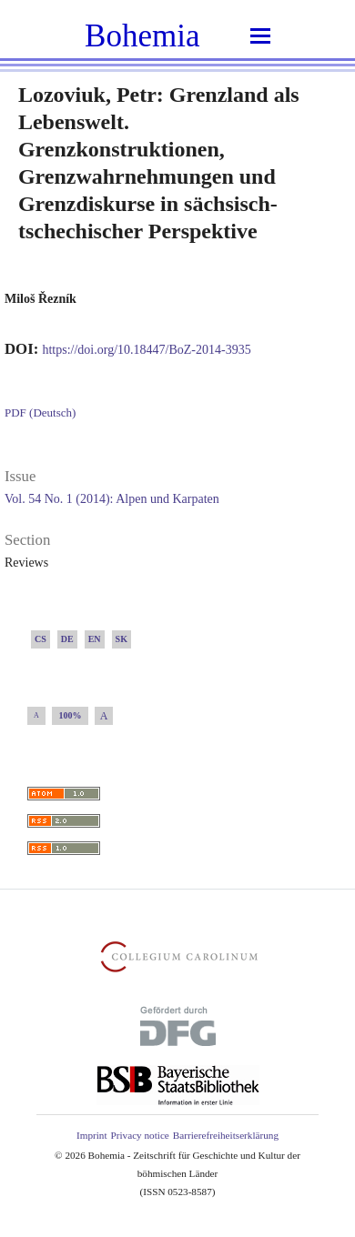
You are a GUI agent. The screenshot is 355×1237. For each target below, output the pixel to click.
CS (40, 639)
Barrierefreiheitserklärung (226, 1135)
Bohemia (142, 36)
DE (67, 639)
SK (121, 639)
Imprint (91, 1135)
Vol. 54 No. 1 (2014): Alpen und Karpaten (112, 499)
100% (70, 715)
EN (94, 639)
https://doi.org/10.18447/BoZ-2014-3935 (146, 350)
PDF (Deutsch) (40, 412)
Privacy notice (140, 1135)
